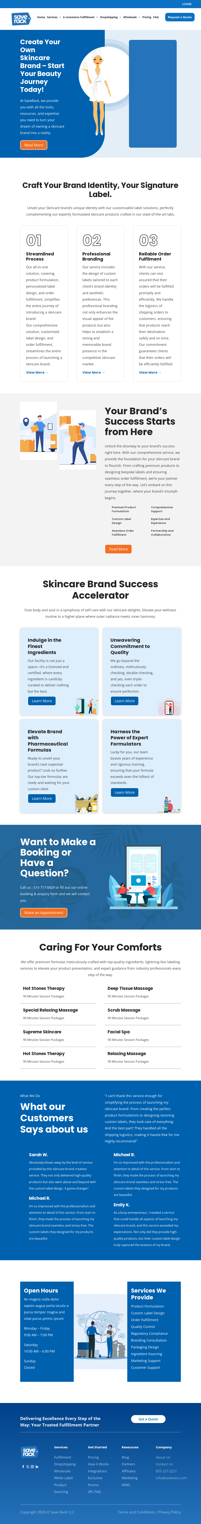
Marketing (130, 1478)
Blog (125, 1457)
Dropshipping (110, 17)
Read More (33, 144)
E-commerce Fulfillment (80, 17)
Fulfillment (62, 1457)
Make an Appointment (43, 912)
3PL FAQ (94, 1491)
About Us (163, 1457)
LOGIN (186, 4)
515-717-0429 (44, 887)
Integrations (97, 1471)
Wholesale (131, 17)
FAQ (156, 17)
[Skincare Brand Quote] (153, 93)
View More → (37, 372)
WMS (126, 1485)
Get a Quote (148, 1419)
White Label (63, 1478)
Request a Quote (180, 17)
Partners (128, 1464)
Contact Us (164, 1464)
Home (41, 17)
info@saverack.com (171, 1478)
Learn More (42, 700)
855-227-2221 (166, 1471)
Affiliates (129, 1471)
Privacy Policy (169, 1512)
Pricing (146, 17)
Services (54, 17)
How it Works (98, 1464)
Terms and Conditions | (138, 1512)
